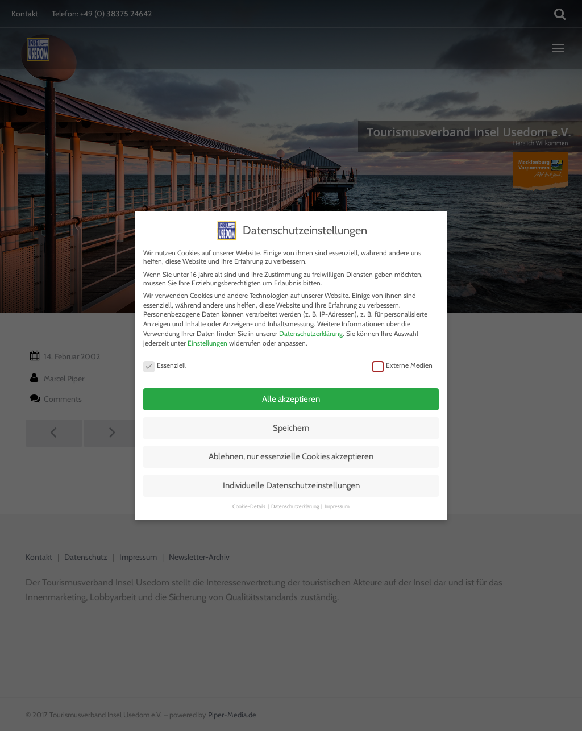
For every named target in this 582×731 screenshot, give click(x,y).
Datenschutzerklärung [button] (295, 494)
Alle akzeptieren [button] (291, 387)
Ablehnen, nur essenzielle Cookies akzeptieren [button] (291, 444)
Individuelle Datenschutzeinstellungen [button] (291, 473)
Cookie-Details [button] (249, 494)
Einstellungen (207, 330)
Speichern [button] (291, 415)
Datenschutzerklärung (311, 321)
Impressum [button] (337, 494)
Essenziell (164, 353)
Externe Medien (402, 353)
